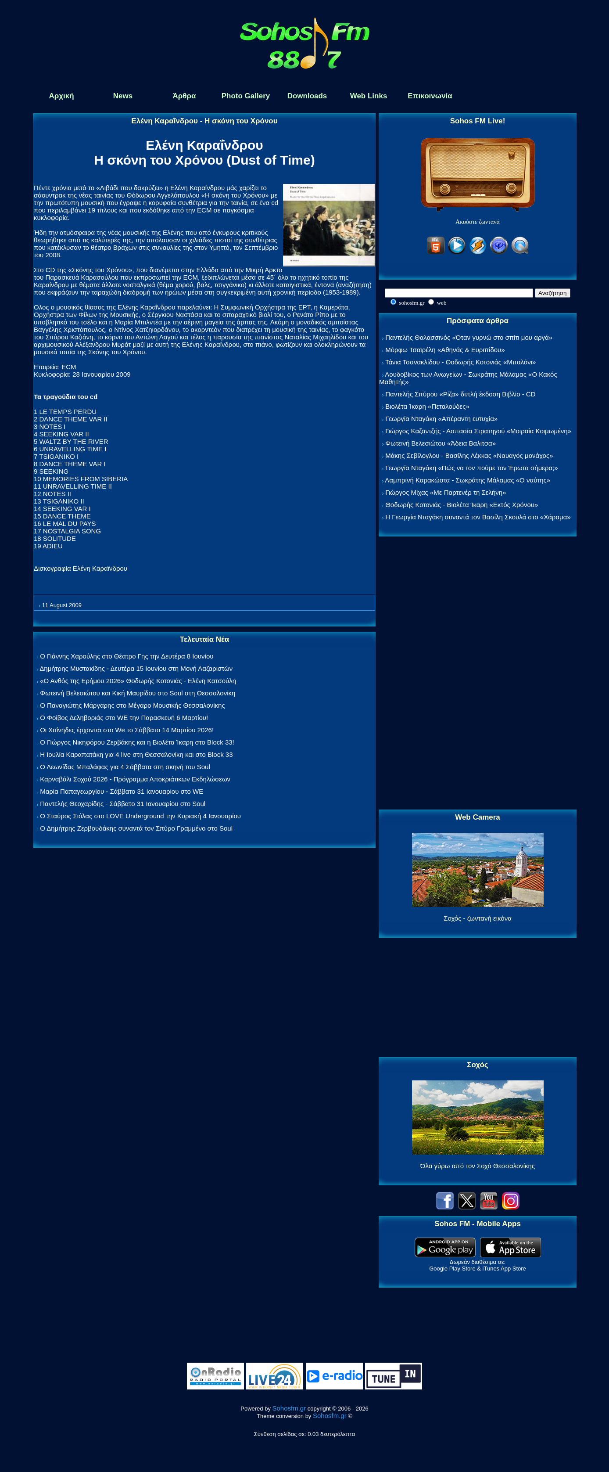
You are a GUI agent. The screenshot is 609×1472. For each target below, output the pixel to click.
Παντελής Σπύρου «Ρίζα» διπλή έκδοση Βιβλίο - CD (460, 394)
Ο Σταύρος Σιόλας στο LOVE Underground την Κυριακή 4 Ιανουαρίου (140, 816)
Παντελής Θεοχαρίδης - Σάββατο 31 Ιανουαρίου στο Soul (122, 803)
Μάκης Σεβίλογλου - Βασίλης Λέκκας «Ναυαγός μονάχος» (469, 455)
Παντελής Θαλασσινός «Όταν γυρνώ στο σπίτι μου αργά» (468, 337)
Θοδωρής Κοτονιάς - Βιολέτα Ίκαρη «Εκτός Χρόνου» (461, 504)
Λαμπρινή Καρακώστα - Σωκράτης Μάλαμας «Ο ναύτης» (467, 480)
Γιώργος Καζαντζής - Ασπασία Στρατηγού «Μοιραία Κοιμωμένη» (478, 431)
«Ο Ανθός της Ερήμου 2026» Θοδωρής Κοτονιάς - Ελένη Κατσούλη (138, 680)
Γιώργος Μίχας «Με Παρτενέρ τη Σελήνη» (445, 492)
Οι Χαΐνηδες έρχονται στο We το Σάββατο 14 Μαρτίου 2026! (127, 730)
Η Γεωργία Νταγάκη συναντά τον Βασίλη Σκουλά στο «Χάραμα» (478, 517)
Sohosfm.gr (289, 1408)
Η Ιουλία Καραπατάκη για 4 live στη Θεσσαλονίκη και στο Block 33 (136, 754)
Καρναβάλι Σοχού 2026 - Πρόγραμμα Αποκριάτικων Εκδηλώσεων (135, 779)
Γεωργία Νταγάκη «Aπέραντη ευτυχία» (441, 418)
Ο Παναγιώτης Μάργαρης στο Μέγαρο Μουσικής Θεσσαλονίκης (132, 705)
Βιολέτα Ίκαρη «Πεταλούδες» (427, 406)
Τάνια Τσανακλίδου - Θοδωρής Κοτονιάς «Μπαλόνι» (460, 362)
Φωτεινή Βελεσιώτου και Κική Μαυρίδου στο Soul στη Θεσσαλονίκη (137, 693)
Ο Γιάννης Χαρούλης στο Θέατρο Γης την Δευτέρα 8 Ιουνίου (126, 656)
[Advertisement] (478, 673)
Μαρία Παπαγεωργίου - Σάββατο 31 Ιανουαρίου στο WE (121, 791)
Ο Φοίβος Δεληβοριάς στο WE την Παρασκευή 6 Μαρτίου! (124, 717)
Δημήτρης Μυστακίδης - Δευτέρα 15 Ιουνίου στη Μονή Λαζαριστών (136, 668)
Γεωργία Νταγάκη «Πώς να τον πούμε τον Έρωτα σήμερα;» (471, 467)
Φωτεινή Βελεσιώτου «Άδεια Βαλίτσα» (440, 443)
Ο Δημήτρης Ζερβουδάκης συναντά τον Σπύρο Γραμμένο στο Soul (136, 828)
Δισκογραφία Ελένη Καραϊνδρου (80, 568)
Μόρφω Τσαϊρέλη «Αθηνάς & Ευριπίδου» (445, 349)
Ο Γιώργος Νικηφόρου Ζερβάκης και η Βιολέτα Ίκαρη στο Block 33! (137, 742)
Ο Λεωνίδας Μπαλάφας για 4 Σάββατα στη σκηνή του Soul (125, 766)
